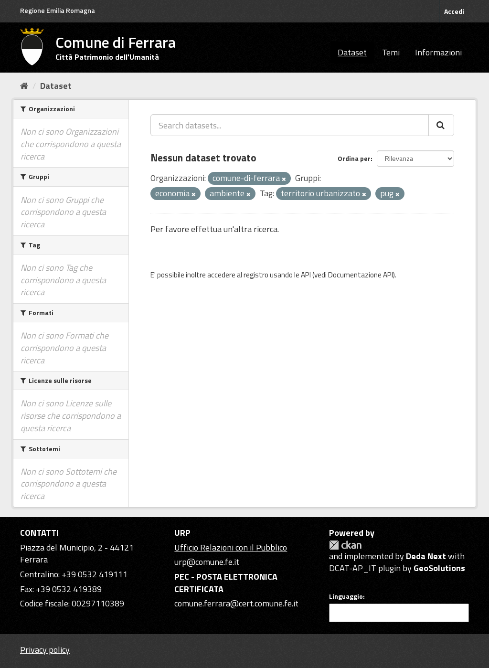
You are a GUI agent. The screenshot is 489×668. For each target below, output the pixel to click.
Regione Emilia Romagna (57, 10)
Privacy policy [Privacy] (45, 649)
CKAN (345, 545)
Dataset (352, 52)
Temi (391, 52)
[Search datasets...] (289, 125)
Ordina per (354, 158)
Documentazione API (360, 274)
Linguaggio (346, 596)
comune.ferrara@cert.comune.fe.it (236, 603)
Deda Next (426, 556)
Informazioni (438, 52)
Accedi (454, 11)
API (306, 274)
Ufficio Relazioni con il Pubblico (230, 547)
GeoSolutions (439, 568)
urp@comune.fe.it (206, 561)
